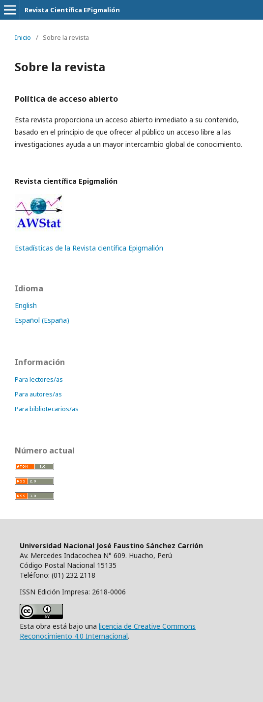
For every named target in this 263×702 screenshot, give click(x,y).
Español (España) (42, 320)
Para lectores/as (39, 379)
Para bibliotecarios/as (47, 408)
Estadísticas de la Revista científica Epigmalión (89, 248)
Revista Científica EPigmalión (72, 9)
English (26, 305)
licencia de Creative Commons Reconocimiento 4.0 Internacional (108, 631)
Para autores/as (38, 394)
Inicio (23, 37)
